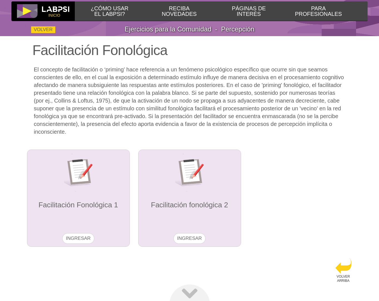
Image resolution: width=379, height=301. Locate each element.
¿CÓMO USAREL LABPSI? (109, 11)
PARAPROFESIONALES (318, 11)
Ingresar (78, 238)
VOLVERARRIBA (343, 270)
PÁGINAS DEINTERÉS (249, 11)
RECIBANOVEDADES (179, 11)
